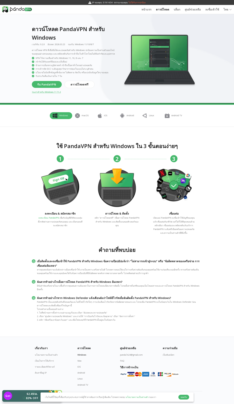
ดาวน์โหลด (162, 9)
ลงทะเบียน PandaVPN (48, 217)
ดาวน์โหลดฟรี (80, 84)
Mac (79, 360)
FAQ (122, 360)
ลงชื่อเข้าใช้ (212, 9)
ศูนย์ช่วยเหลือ (193, 9)
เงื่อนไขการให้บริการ (44, 360)
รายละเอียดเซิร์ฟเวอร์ (45, 366)
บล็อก (177, 9)
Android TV (82, 384)
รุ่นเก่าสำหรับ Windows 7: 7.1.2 (46, 92)
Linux (80, 378)
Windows (81, 354)
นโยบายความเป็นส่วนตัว (46, 354)
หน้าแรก (146, 9)
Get (8, 396)
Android (81, 372)
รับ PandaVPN (46, 84)
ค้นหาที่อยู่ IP (41, 372)
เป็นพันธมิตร (168, 354)
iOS (79, 366)
